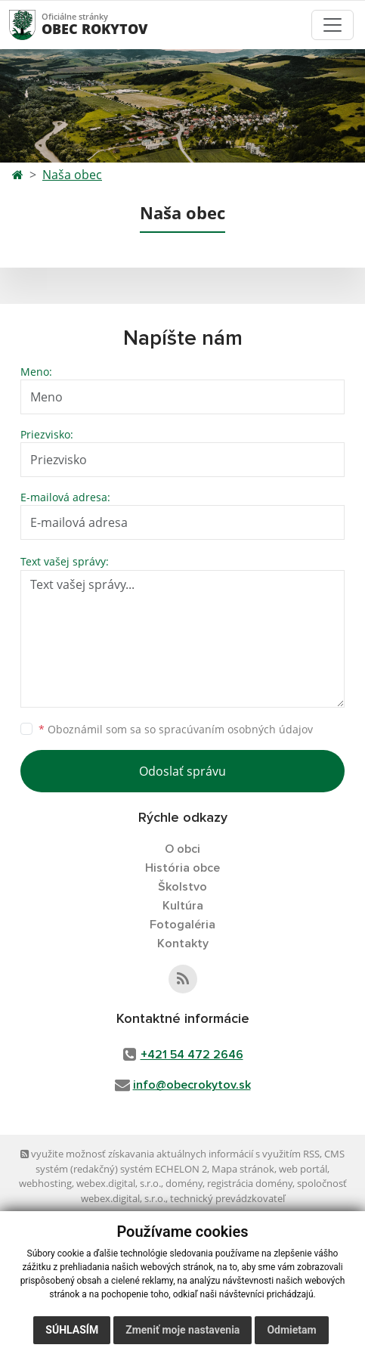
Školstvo (182, 887)
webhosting (45, 1183)
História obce (182, 868)
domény (184, 1183)
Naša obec (72, 174)
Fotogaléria (182, 925)
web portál (303, 1169)
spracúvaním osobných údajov (236, 729)
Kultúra (182, 906)
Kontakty (183, 943)
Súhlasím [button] (71, 1330)
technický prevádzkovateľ (227, 1198)
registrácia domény (249, 1183)
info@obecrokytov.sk (192, 1085)
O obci (182, 849)
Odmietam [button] (291, 1330)
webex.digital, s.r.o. (118, 1183)
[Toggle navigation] (332, 25)
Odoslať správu (182, 771)
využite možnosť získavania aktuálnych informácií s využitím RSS (170, 1153)
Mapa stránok (243, 1169)
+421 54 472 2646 (192, 1055)
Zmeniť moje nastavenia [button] (182, 1330)
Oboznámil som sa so (176, 729)
